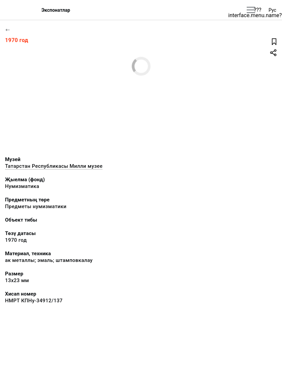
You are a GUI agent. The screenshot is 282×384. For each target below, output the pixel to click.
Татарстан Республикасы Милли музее (54, 166)
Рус (272, 10)
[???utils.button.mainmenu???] (250, 9)
